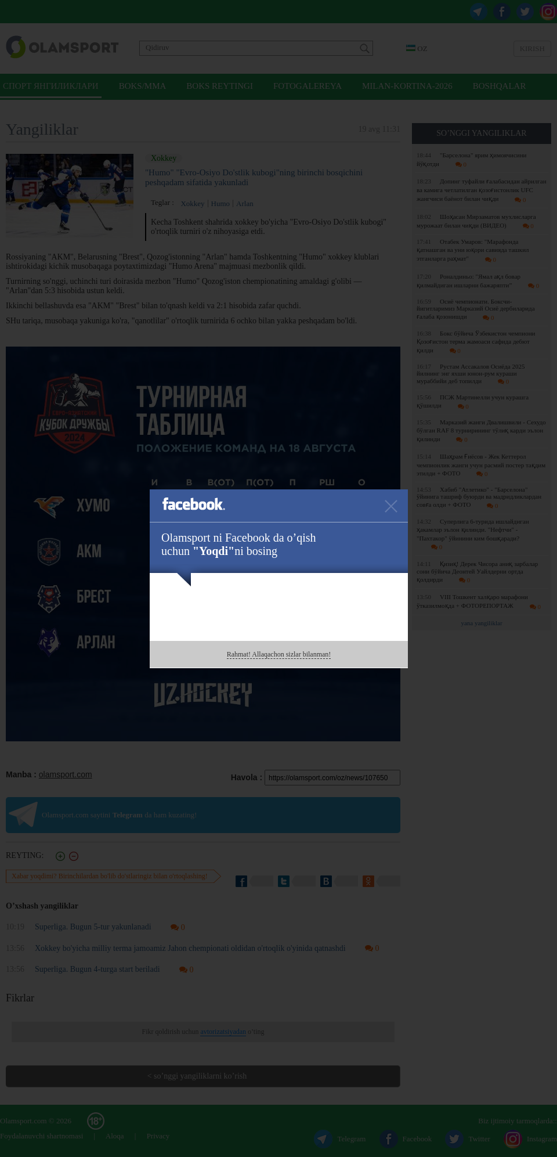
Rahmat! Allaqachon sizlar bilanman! (279, 654)
